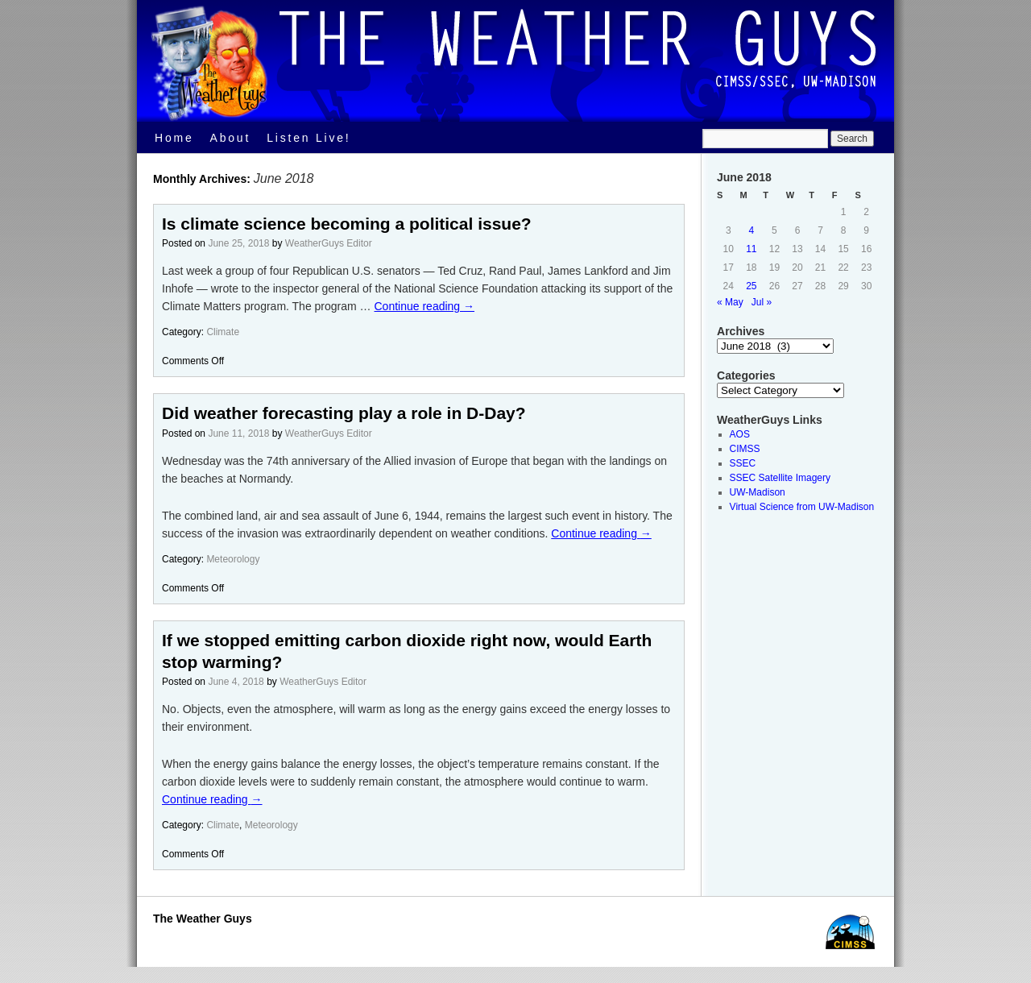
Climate (222, 332)
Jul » (762, 302)
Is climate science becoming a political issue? (347, 223)
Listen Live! (308, 137)
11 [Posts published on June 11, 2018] (751, 249)
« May (730, 302)
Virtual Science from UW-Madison (802, 506)
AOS (740, 434)
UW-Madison (757, 492)
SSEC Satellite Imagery (780, 477)
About (230, 137)
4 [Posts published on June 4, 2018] (752, 230)
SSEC (743, 463)
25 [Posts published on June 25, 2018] (751, 286)
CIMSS (745, 448)
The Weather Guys (202, 918)
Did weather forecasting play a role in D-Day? (344, 413)
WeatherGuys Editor (328, 243)
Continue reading (425, 306)
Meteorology (232, 559)
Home (174, 137)
